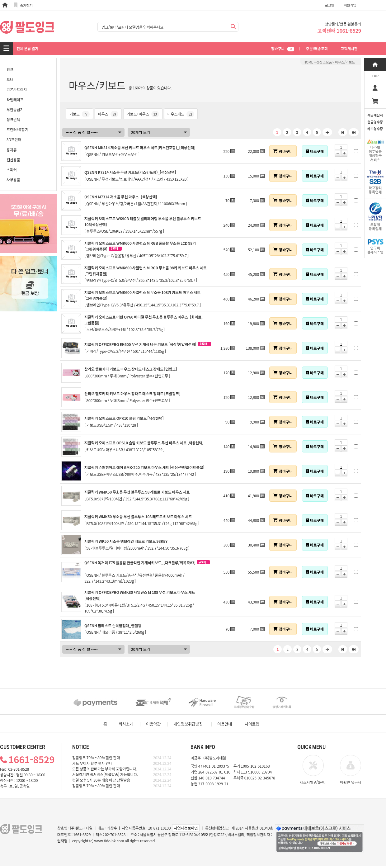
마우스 (108, 114)
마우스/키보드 (345, 61)
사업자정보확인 (186, 828)
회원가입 (350, 4)
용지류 (12, 149)
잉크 (10, 69)
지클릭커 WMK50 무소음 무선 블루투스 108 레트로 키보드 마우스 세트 (138, 516)
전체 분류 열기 (27, 48)
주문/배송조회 (317, 48)
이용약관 (153, 724)
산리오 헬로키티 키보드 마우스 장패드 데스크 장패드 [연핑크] (130, 368)
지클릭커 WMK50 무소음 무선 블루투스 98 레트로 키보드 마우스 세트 (137, 492)
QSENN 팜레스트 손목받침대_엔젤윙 (112, 625)
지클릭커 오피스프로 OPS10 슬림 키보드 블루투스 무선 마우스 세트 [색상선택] (144, 442)
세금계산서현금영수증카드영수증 (375, 121)
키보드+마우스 (143, 114)
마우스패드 (181, 114)
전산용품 (13, 159)
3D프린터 (14, 139)
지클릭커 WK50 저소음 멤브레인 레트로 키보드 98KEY (125, 541)
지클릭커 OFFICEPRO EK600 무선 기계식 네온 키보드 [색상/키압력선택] (140, 344)
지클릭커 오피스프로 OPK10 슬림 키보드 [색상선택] (124, 418)
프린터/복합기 (17, 129)
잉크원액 (13, 119)
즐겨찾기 (23, 5)
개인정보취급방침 (188, 724)
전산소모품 (324, 61)
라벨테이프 (15, 99)
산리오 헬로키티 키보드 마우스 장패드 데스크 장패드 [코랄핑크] (132, 393)
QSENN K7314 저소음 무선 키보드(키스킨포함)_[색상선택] (130, 172)
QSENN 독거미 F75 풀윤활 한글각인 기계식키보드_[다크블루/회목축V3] (139, 562)
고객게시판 (349, 48)
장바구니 (282, 48)
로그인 (329, 4)
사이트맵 (252, 724)
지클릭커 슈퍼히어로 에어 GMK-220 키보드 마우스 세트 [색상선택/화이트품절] (144, 467)
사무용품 (13, 179)
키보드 (79, 114)
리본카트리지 (17, 89)
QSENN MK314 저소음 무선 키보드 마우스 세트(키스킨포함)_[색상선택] (139, 147)
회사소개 (126, 724)
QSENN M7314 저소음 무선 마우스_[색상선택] (120, 196)
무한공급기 (15, 109)
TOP (375, 75)
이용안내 (224, 724)
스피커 (12, 169)
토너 (10, 79)
